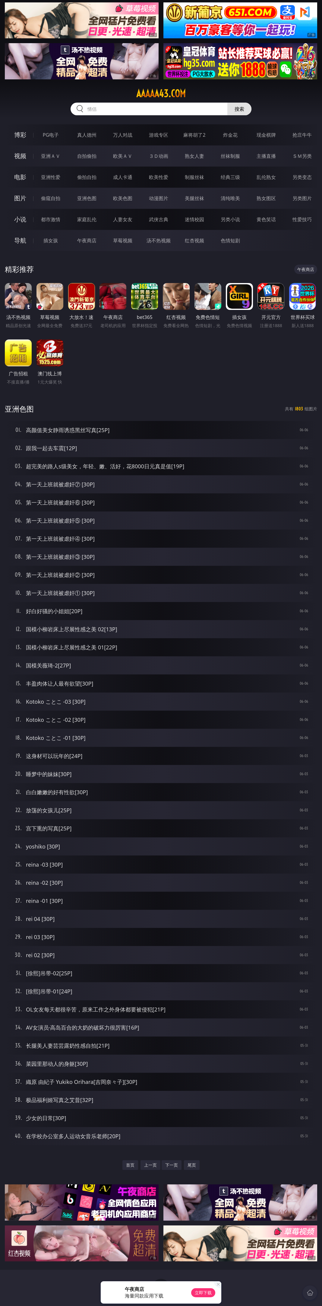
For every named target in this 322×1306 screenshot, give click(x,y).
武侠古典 (158, 219)
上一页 (150, 1165)
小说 (20, 219)
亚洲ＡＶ (50, 156)
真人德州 (86, 135)
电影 (20, 177)
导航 (20, 240)
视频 (20, 156)
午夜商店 (86, 240)
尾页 (192, 1165)
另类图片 (302, 198)
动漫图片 (158, 198)
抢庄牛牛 (302, 135)
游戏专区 (158, 135)
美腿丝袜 (194, 198)
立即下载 (203, 1292)
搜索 (239, 109)
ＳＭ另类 (302, 156)
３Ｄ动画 (158, 156)
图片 (20, 198)
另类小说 (230, 219)
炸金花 (230, 135)
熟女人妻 (194, 156)
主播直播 (266, 156)
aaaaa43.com (161, 94)
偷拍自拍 (86, 177)
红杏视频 (194, 240)
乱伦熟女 (266, 177)
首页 (130, 1165)
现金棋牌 (266, 135)
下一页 (171, 1165)
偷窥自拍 (50, 198)
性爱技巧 (302, 219)
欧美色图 (122, 198)
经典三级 (230, 177)
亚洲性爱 (50, 177)
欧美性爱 (158, 177)
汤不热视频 (159, 240)
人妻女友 (122, 219)
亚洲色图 (86, 198)
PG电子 (51, 135)
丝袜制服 (230, 156)
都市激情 (50, 219)
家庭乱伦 (86, 219)
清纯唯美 (230, 198)
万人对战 (122, 135)
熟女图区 (266, 198)
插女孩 (50, 240)
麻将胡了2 (194, 135)
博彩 (20, 135)
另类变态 (302, 177)
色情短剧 (230, 240)
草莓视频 (122, 240)
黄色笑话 (266, 219)
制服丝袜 (194, 177)
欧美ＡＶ (122, 156)
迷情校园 (194, 219)
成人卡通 (122, 177)
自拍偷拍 (86, 156)
